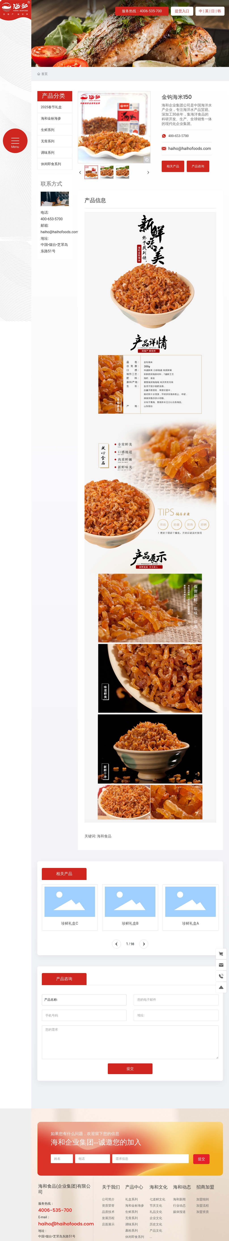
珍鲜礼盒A (190, 923)
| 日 (213, 11)
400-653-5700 (178, 136)
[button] (116, 944)
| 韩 (218, 11)
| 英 (206, 11)
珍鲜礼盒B (130, 923)
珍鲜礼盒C (69, 923)
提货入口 (182, 11)
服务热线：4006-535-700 (142, 11)
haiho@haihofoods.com (60, 232)
